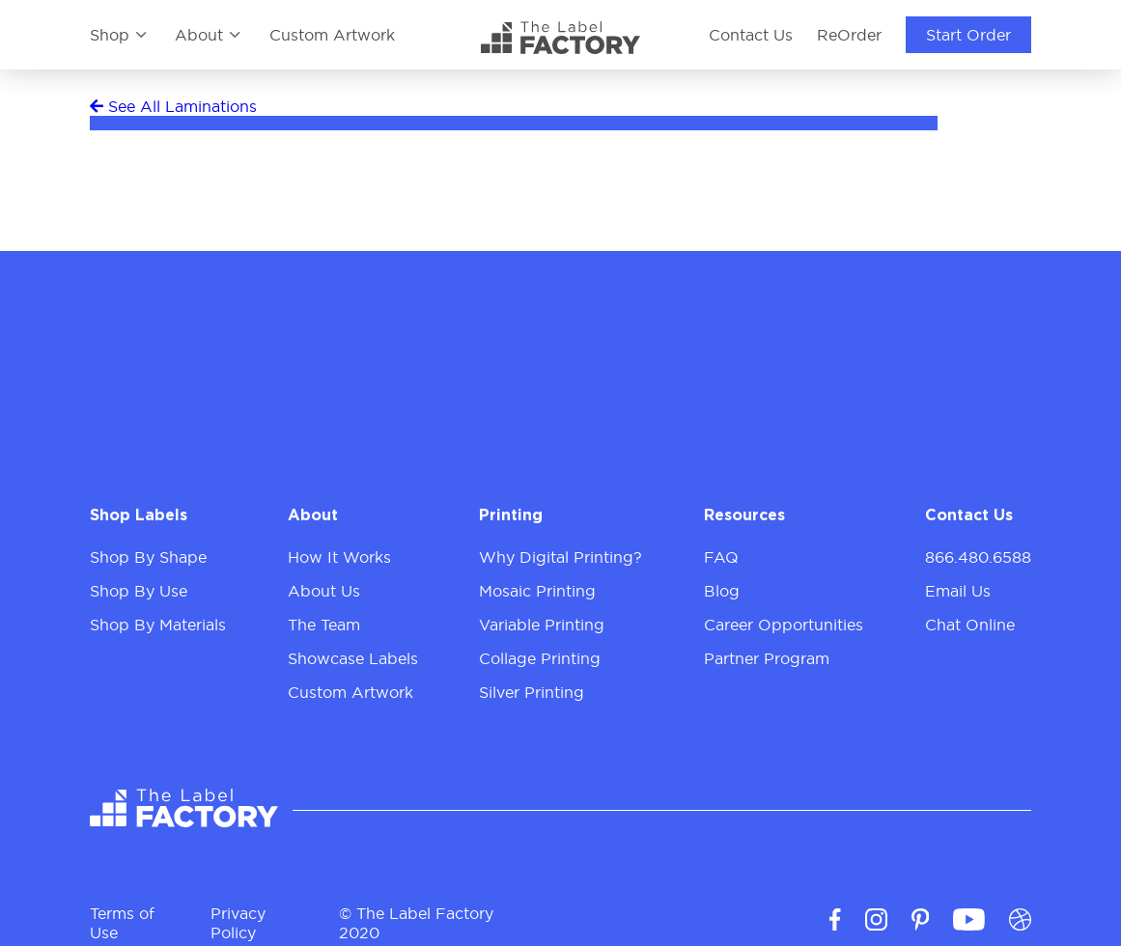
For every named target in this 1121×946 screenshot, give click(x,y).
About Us (324, 590)
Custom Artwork (332, 34)
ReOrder (849, 34)
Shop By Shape (148, 557)
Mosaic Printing (537, 590)
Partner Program (766, 658)
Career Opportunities (783, 624)
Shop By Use (138, 590)
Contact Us (751, 34)
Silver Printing (531, 692)
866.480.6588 (978, 557)
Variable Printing (541, 624)
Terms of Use (122, 914)
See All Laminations (173, 106)
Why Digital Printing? (560, 557)
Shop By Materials (158, 624)
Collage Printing (540, 658)
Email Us (958, 590)
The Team (324, 624)
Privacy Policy (238, 914)
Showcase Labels (353, 658)
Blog (722, 590)
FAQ (721, 557)
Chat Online (970, 624)
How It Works (339, 557)
